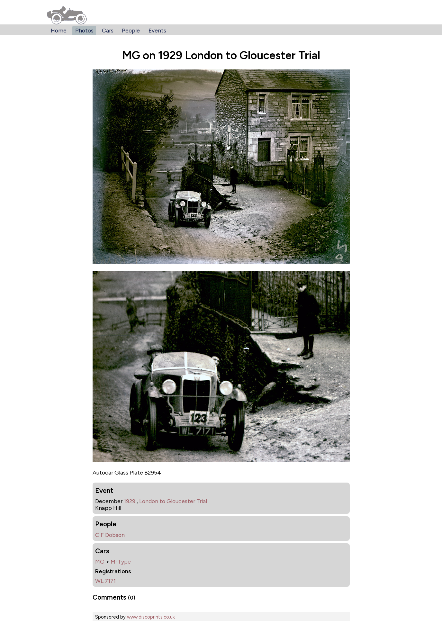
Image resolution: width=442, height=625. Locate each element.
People (131, 30)
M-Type (121, 561)
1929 (129, 501)
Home (59, 30)
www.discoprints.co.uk (151, 617)
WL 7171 (105, 580)
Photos (84, 30)
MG (99, 561)
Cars (107, 30)
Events (157, 30)
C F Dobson (110, 534)
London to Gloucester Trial (173, 501)
